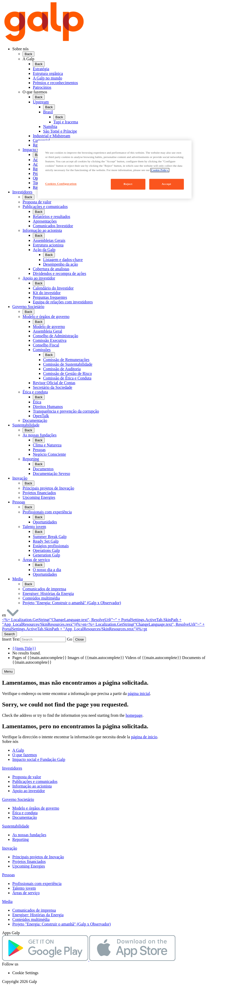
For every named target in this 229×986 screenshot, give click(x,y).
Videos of (153, 657)
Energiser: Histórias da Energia (38, 915)
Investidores (22, 192)
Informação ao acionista (32, 786)
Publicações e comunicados (34, 781)
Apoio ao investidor (28, 791)
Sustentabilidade (25, 425)
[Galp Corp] (44, 40)
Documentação (24, 817)
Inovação (19, 478)
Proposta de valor (26, 777)
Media (17, 579)
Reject (128, 184)
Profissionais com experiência (37, 883)
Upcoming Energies (28, 866)
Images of (96, 657)
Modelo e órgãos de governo (35, 808)
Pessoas (18, 502)
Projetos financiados (29, 861)
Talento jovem (24, 888)
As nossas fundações (29, 835)
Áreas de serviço (26, 893)
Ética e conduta (25, 813)
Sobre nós (20, 49)
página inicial (139, 693)
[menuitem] (119, 118)
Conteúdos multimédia (30, 919)
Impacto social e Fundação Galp (38, 759)
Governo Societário (28, 306)
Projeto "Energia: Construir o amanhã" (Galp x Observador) (61, 924)
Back (28, 54)
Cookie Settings (25, 973)
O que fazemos (35, 92)
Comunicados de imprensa (34, 910)
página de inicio (144, 737)
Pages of (40, 657)
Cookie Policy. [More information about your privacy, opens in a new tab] (160, 170)
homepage (134, 715)
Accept (166, 184)
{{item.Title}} (24, 648)
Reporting (20, 839)
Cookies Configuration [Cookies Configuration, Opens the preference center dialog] (61, 183)
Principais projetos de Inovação (38, 857)
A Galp (28, 59)
